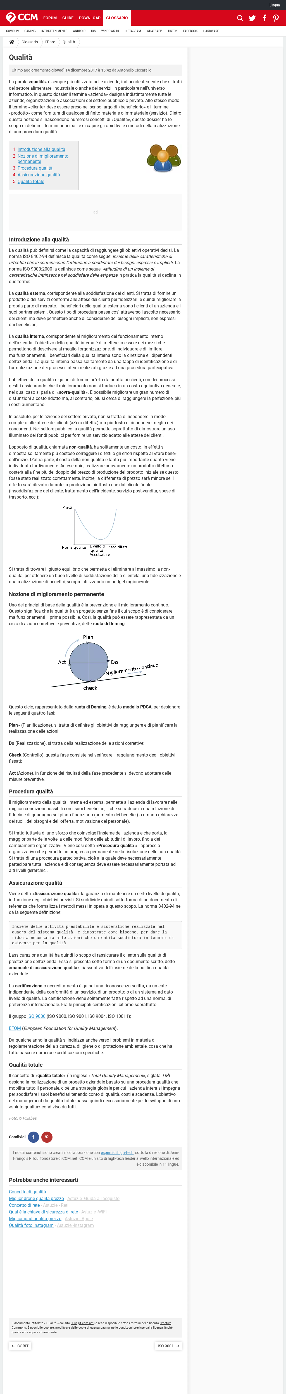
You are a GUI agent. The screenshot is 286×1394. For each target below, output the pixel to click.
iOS (93, 31)
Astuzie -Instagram (75, 1225)
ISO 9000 (36, 1016)
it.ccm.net (86, 1323)
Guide (67, 18)
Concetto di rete (24, 1205)
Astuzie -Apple (79, 1218)
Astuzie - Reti (55, 1205)
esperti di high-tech (117, 1152)
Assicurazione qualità (39, 174)
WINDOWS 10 (110, 31)
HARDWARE (211, 31)
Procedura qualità (35, 168)
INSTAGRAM (133, 31)
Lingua (275, 5)
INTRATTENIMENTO (54, 31)
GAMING (30, 31)
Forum (50, 18)
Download (90, 18)
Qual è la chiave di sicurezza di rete (43, 1212)
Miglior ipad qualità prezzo (35, 1218)
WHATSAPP (154, 31)
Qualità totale (31, 181)
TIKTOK (173, 31)
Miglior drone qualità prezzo (36, 1198)
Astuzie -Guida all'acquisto (93, 1198)
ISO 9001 (166, 1346)
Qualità (69, 42)
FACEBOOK (190, 31)
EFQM (15, 1028)
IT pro (50, 42)
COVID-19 (12, 31)
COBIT (22, 1346)
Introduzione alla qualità (41, 149)
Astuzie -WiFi (94, 1212)
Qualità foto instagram (31, 1225)
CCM (74, 1323)
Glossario (117, 18)
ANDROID (79, 31)
